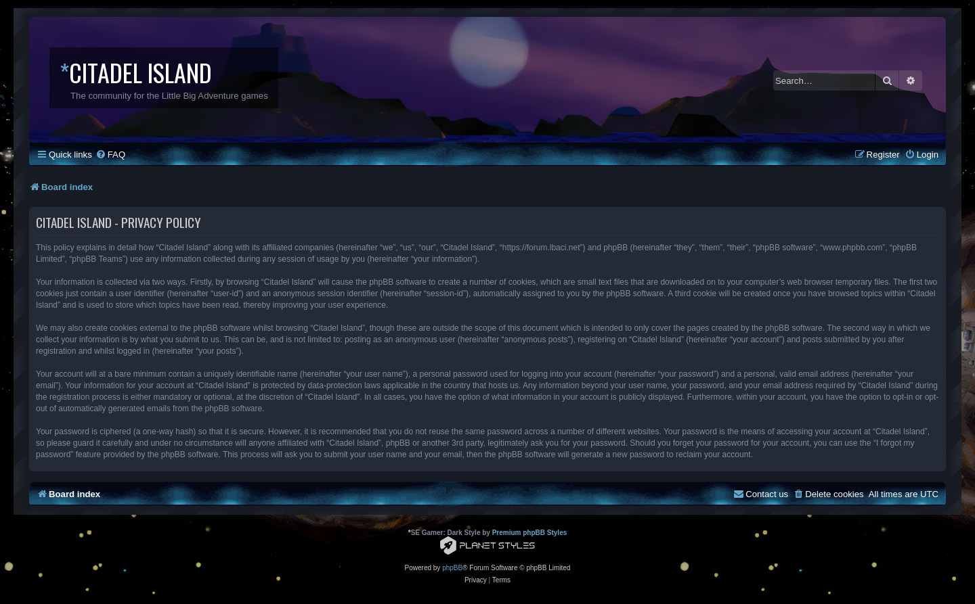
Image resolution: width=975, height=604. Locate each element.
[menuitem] (110, 154)
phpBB (452, 568)
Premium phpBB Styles (529, 532)
